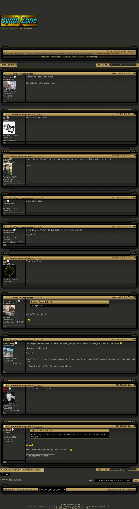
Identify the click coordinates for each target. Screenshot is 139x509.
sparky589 (8, 77)
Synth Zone (8, 53)
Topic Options (9, 65)
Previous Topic (9, 469)
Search (81, 57)
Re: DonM (38, 298)
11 (123, 65)
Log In (132, 51)
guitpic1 (7, 430)
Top (4, 101)
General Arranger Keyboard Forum (76, 53)
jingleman (8, 230)
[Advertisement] (88, 22)
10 (120, 65)
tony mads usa (10, 301)
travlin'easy (8, 343)
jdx (4, 118)
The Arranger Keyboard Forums (41, 53)
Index (24, 469)
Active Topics (70, 57)
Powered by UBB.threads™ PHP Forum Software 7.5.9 (69, 508)
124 (4, 201)
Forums (20, 53)
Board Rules (9, 489)
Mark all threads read (27, 489)
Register (45, 57)
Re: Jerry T (38, 74)
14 (132, 65)
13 (129, 65)
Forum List (55, 57)
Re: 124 (37, 227)
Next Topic (36, 469)
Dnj (4, 261)
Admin (11, 480)
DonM (6, 159)
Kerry (20, 480)
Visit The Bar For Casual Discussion (16, 28)
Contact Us (112, 489)
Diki (15, 480)
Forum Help (92, 57)
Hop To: (92, 480)
